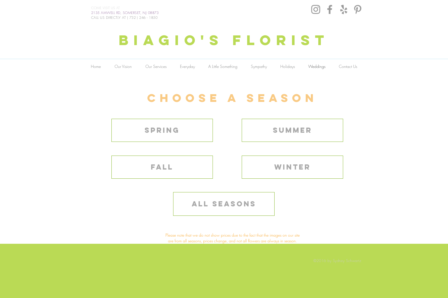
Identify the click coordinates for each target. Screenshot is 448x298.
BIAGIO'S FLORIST (224, 40)
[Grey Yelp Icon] (344, 9)
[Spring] (162, 130)
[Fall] (162, 167)
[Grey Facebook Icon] (330, 9)
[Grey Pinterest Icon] (358, 9)
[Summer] (292, 130)
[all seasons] (224, 204)
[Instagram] (316, 9)
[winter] (292, 167)
